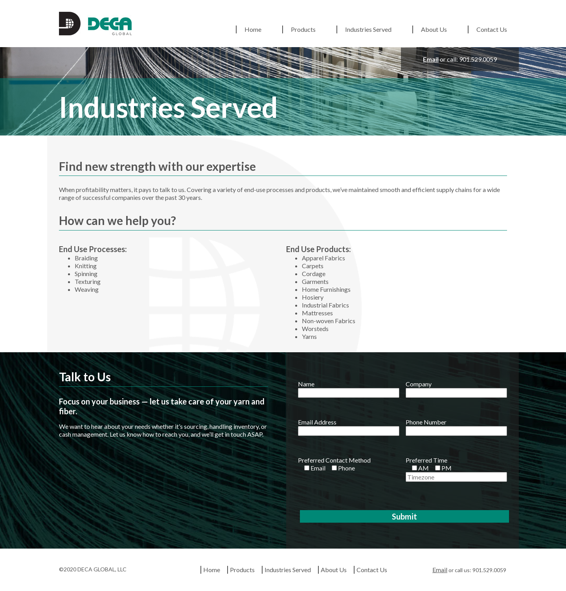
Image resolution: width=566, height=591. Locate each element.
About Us (434, 29)
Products (303, 29)
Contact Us (491, 29)
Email (431, 59)
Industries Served (368, 29)
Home (252, 29)
